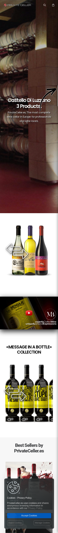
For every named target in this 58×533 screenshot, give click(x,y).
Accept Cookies (29, 515)
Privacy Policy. (35, 508)
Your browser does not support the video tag (29, 313)
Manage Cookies (42, 523)
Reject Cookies (15, 523)
